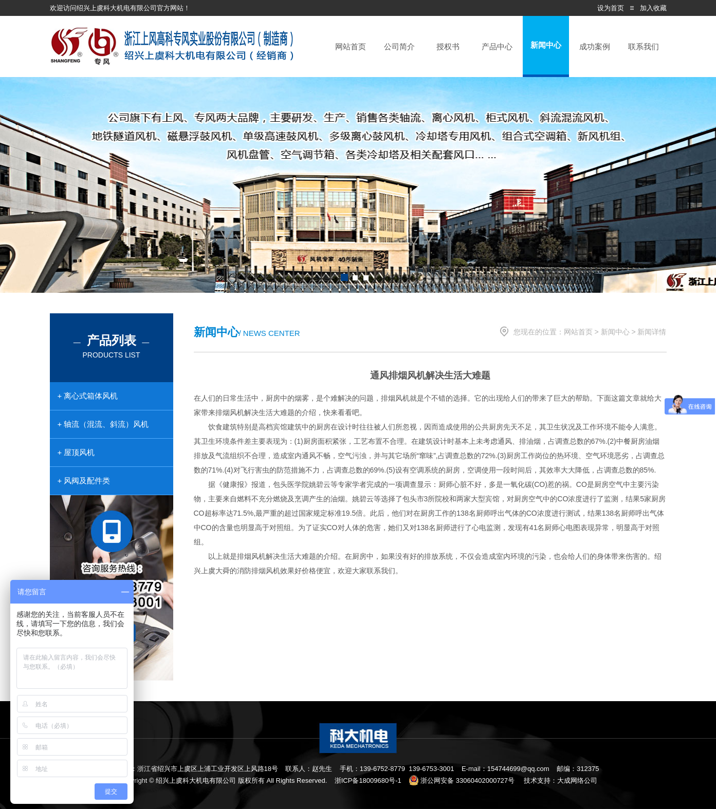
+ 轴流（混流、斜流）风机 (103, 424)
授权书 (448, 46)
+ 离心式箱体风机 (88, 395)
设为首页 (610, 8)
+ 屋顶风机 (76, 452)
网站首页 (350, 46)
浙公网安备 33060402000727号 (462, 780)
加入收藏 (653, 8)
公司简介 (399, 46)
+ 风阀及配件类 (84, 480)
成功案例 (594, 46)
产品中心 (497, 46)
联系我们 (643, 46)
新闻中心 (545, 45)
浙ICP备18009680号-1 (368, 780)
